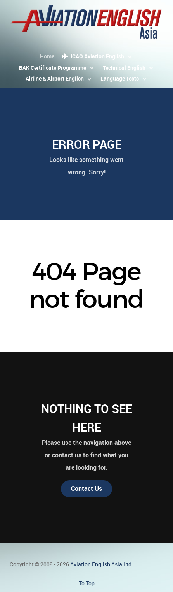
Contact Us (86, 488)
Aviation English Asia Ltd (100, 564)
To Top (87, 583)
